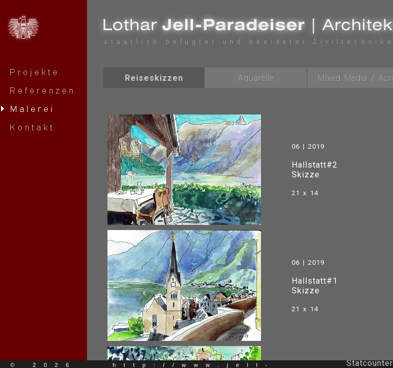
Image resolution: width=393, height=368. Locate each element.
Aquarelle (256, 78)
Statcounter (369, 363)
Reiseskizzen (154, 78)
